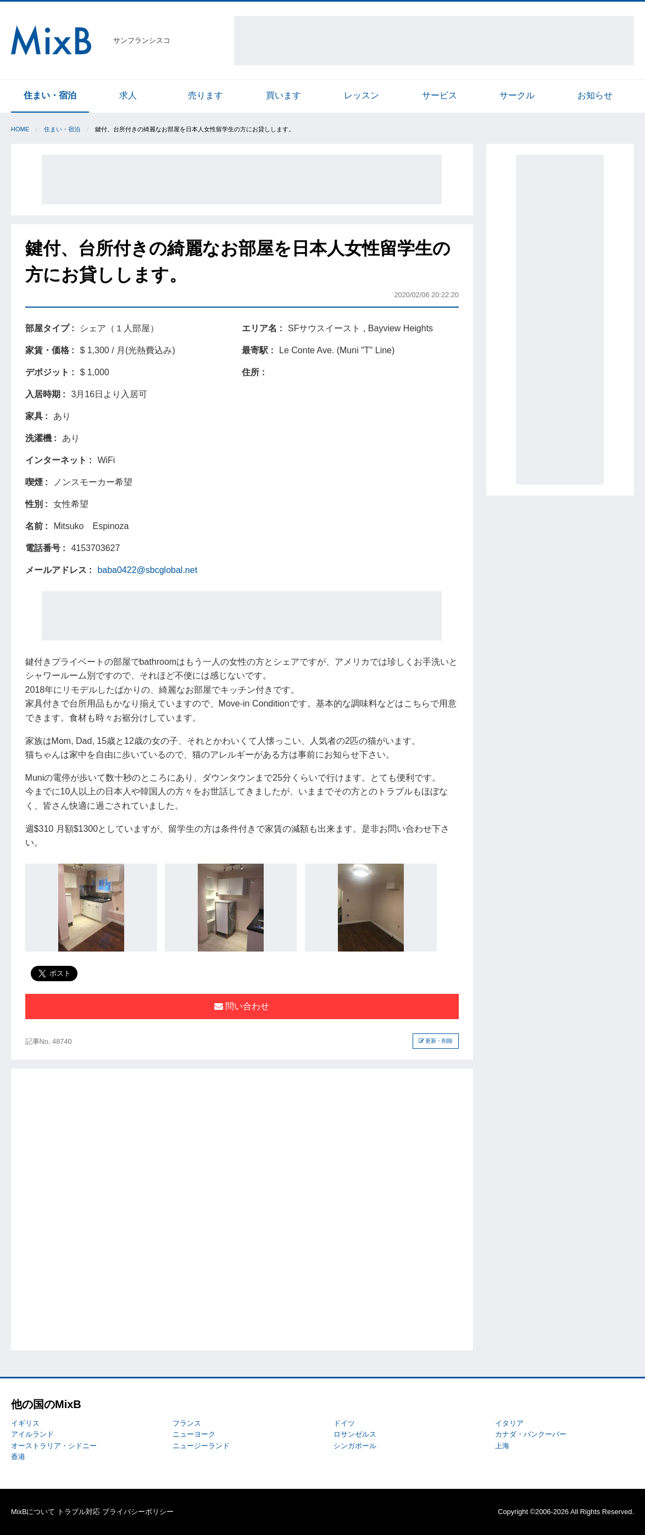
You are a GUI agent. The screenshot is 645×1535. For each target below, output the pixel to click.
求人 (128, 95)
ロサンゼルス (354, 1434)
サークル (517, 95)
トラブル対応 (78, 1512)
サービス (439, 95)
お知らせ (595, 95)
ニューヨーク (194, 1434)
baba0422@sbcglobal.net (147, 570)
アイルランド (32, 1434)
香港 (18, 1457)
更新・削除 (436, 1041)
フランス (187, 1423)
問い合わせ (241, 1006)
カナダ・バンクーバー (530, 1434)
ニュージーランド (201, 1446)
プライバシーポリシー (138, 1512)
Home (20, 129)
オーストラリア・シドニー (54, 1446)
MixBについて (33, 1512)
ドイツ (344, 1423)
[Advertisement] (434, 40)
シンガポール (354, 1446)
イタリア (509, 1423)
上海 (502, 1446)
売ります (205, 95)
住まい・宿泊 (50, 95)
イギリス (25, 1423)
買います (283, 95)
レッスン (361, 95)
